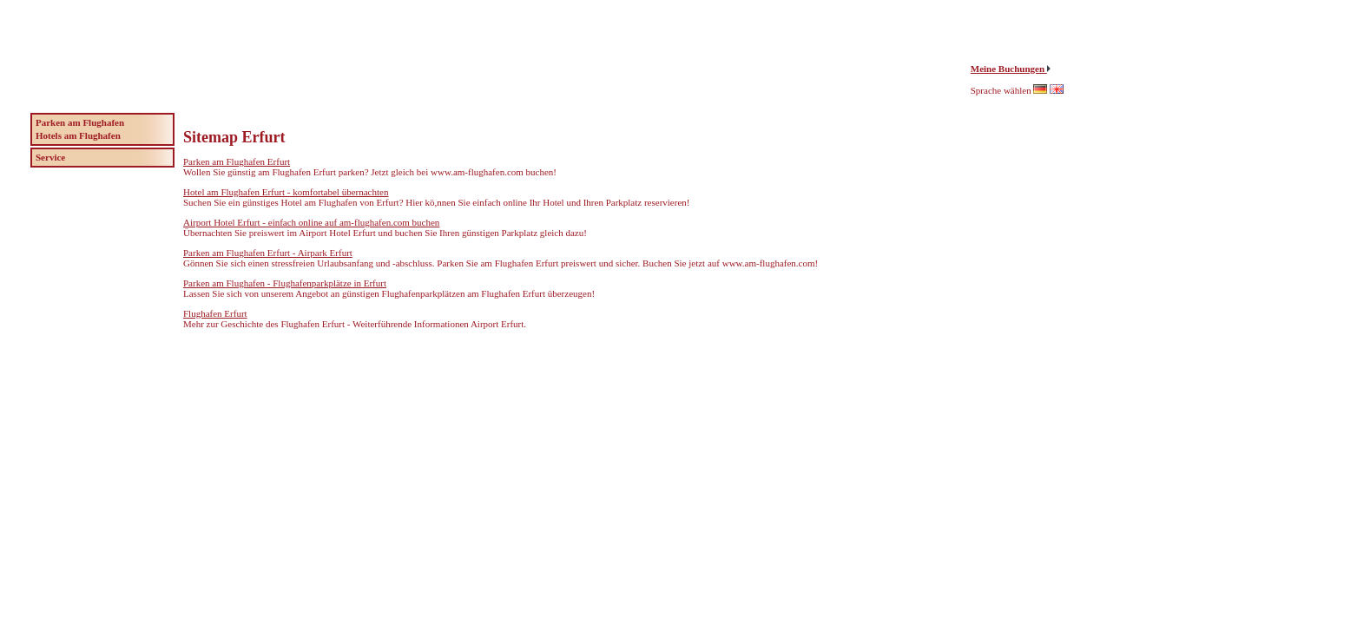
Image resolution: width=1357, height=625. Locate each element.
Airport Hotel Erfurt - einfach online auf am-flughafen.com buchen (311, 222)
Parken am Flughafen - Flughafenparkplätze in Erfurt (284, 283)
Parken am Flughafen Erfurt (236, 161)
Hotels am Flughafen (78, 135)
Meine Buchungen (1009, 68)
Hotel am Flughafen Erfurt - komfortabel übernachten (285, 192)
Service (50, 157)
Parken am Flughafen (80, 122)
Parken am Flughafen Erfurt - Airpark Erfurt (267, 252)
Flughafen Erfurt (215, 313)
